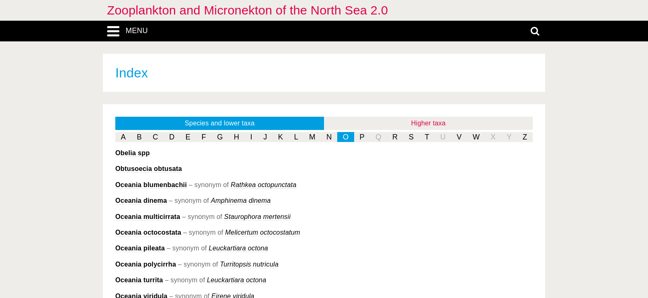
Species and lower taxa (220, 123)
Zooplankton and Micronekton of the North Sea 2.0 (247, 10)
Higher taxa (428, 123)
